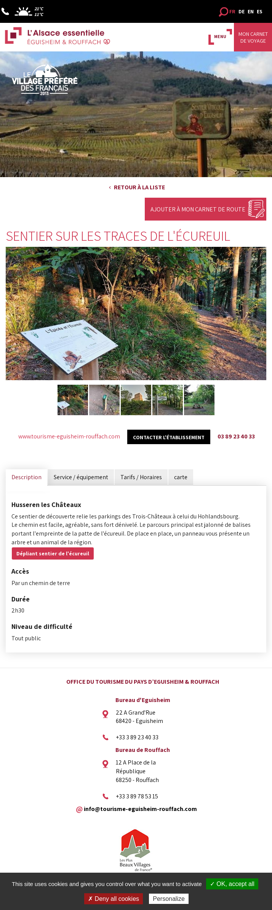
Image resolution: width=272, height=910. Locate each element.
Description (26, 477)
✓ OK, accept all (232, 884)
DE (241, 11)
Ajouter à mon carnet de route (197, 209)
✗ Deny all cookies (113, 899)
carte (180, 477)
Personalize (169, 899)
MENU (220, 36)
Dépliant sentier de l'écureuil (52, 553)
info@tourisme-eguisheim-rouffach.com (140, 809)
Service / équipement (81, 477)
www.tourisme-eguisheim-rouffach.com (69, 436)
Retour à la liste (139, 187)
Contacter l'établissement (169, 437)
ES (259, 11)
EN (251, 11)
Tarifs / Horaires (141, 477)
